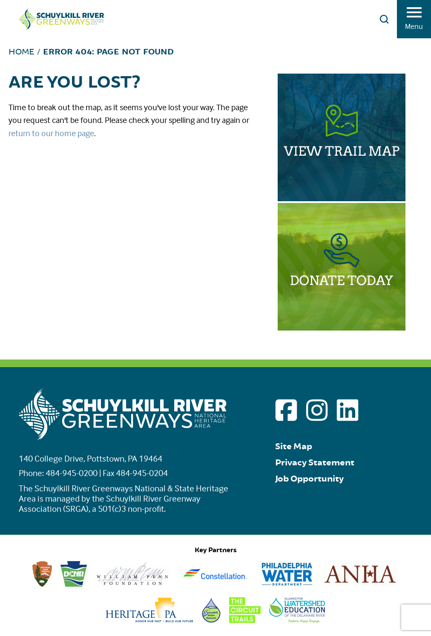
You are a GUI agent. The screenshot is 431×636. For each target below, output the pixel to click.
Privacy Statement (314, 462)
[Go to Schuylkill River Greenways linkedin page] (347, 410)
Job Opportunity (309, 479)
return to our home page (51, 133)
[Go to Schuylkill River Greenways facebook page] (286, 410)
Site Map (293, 446)
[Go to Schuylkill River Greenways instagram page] (317, 410)
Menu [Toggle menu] (414, 21)
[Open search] (384, 19)
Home (21, 51)
